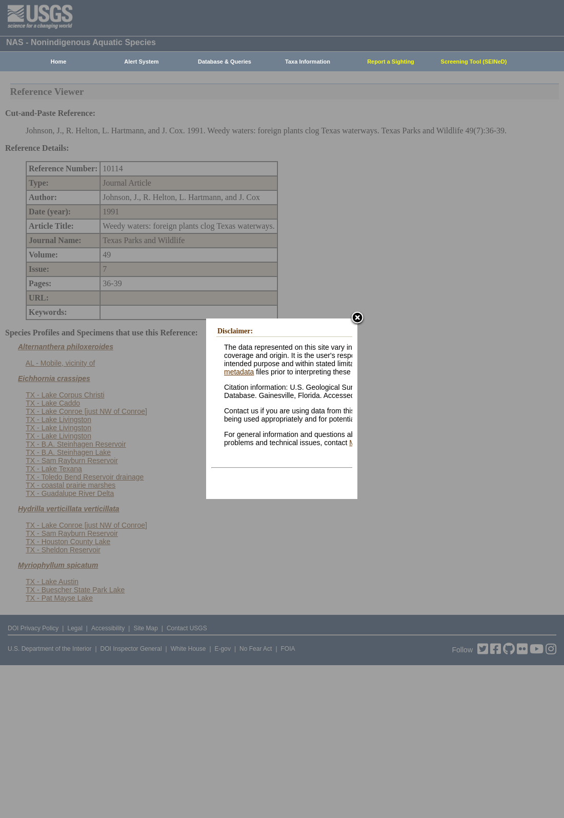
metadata (239, 372)
